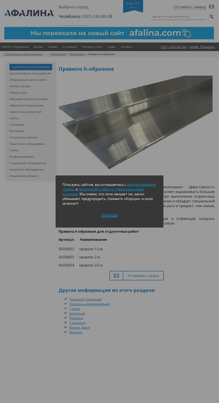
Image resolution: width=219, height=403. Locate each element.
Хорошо (109, 215)
